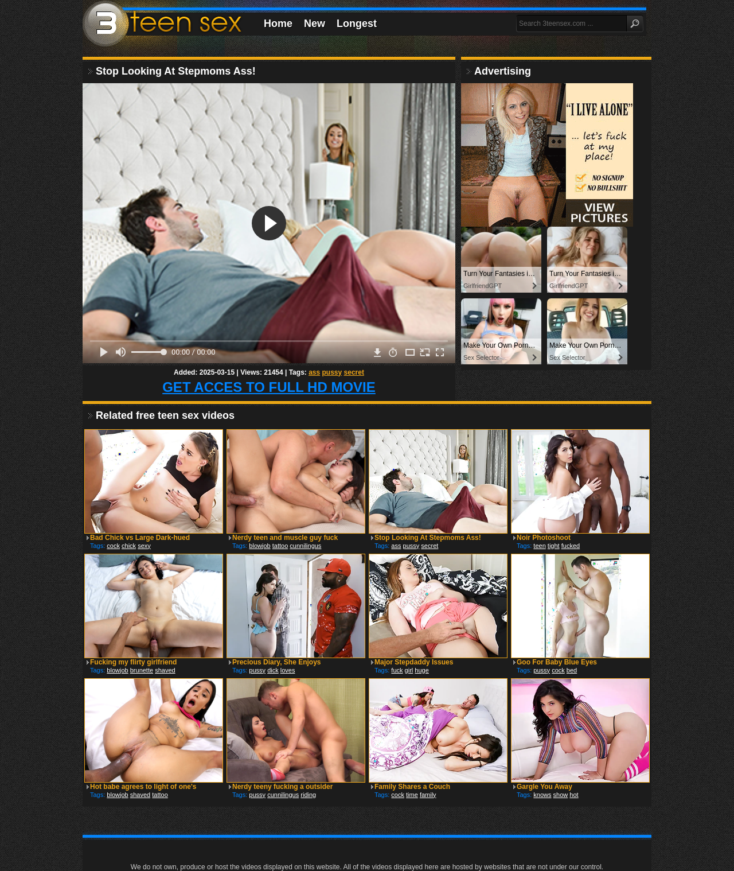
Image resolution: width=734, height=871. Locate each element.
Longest (357, 23)
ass (314, 372)
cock (113, 545)
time (412, 794)
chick (129, 545)
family (428, 794)
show (560, 794)
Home (278, 23)
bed (572, 670)
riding (308, 794)
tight (554, 545)
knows (542, 794)
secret (354, 372)
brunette (141, 670)
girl (409, 670)
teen (539, 545)
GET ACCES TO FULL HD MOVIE (269, 387)
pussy (332, 372)
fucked (570, 545)
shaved (165, 670)
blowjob (259, 545)
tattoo (280, 545)
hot (573, 794)
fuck (397, 670)
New (314, 23)
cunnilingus (305, 545)
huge (421, 670)
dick (273, 670)
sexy (144, 545)
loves (287, 670)
